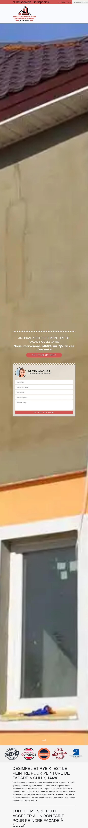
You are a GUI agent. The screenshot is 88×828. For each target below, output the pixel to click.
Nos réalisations (44, 355)
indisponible (21, 2)
